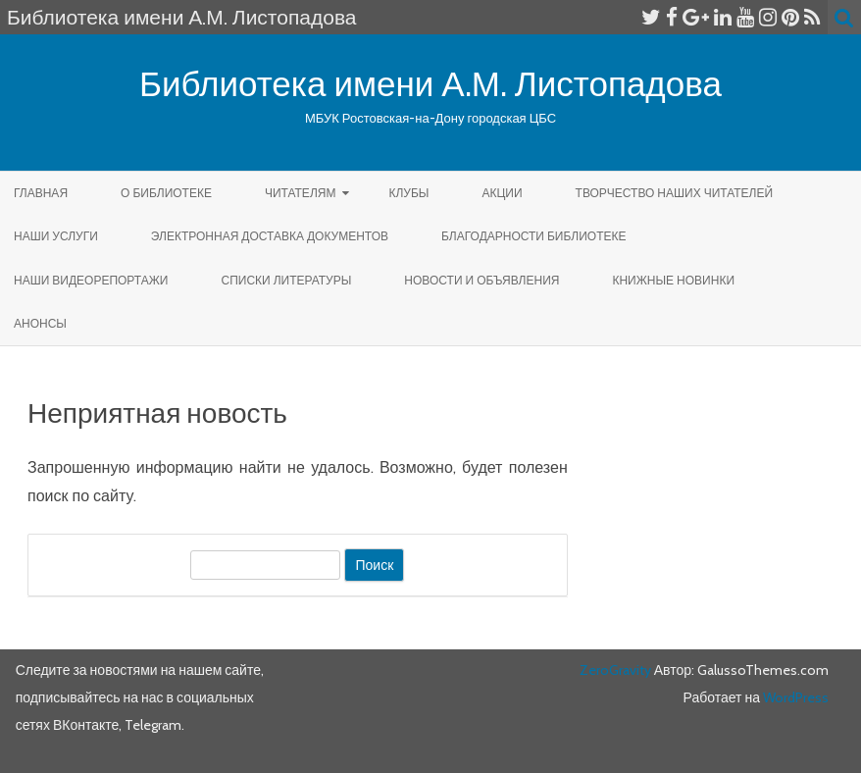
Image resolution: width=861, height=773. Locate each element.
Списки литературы (286, 280)
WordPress (794, 697)
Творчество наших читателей (675, 192)
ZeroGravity (615, 670)
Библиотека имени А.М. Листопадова (430, 84)
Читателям (300, 192)
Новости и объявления (481, 280)
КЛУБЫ (408, 192)
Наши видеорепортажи (91, 280)
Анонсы (40, 323)
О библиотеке (166, 192)
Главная (41, 192)
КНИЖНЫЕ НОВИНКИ (673, 280)
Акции (501, 192)
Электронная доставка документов (269, 236)
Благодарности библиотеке (534, 236)
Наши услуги (56, 236)
